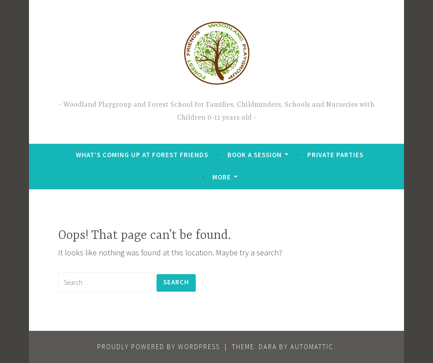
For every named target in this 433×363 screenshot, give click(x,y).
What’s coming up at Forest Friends (142, 154)
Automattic (312, 346)
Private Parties (335, 154)
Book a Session (254, 154)
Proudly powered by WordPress (158, 346)
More (221, 177)
